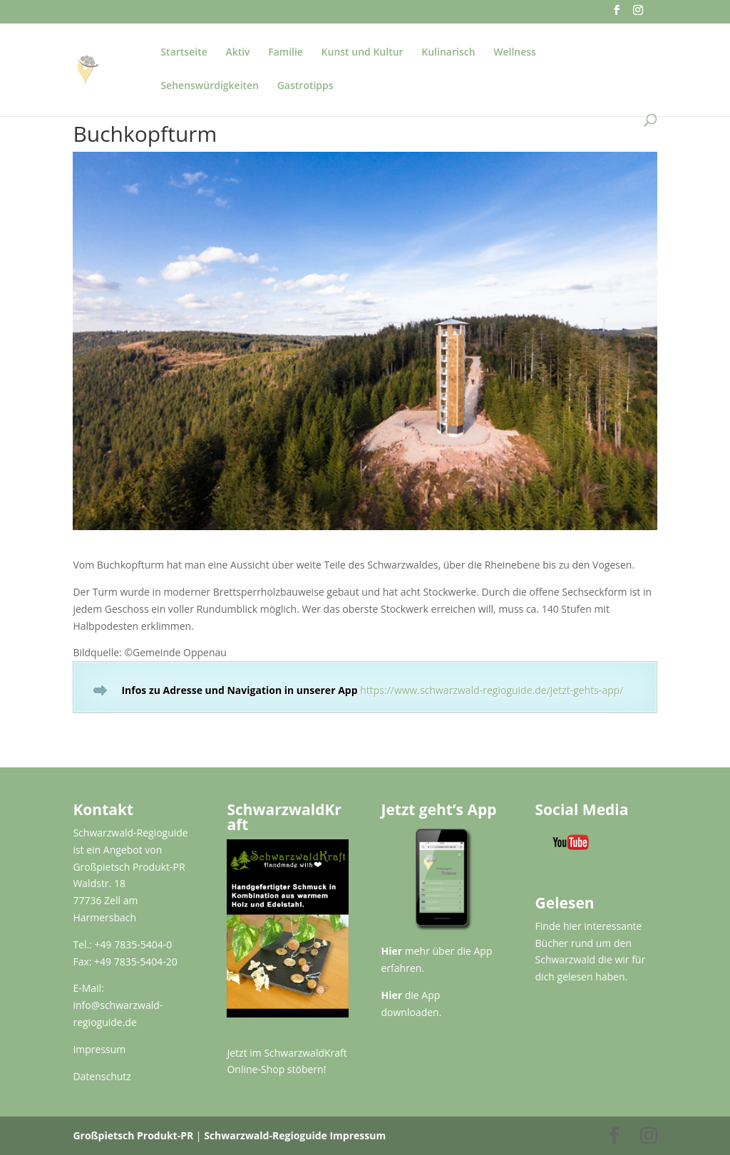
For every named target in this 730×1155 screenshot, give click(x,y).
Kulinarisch (448, 52)
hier (572, 926)
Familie (285, 52)
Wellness (514, 52)
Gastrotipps (305, 86)
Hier (392, 951)
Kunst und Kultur (362, 52)
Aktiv (237, 52)
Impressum (99, 1049)
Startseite (183, 52)
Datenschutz (101, 1076)
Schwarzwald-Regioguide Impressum (295, 1135)
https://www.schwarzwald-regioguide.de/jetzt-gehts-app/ (491, 690)
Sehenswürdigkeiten (209, 86)
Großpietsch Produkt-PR (133, 1135)
